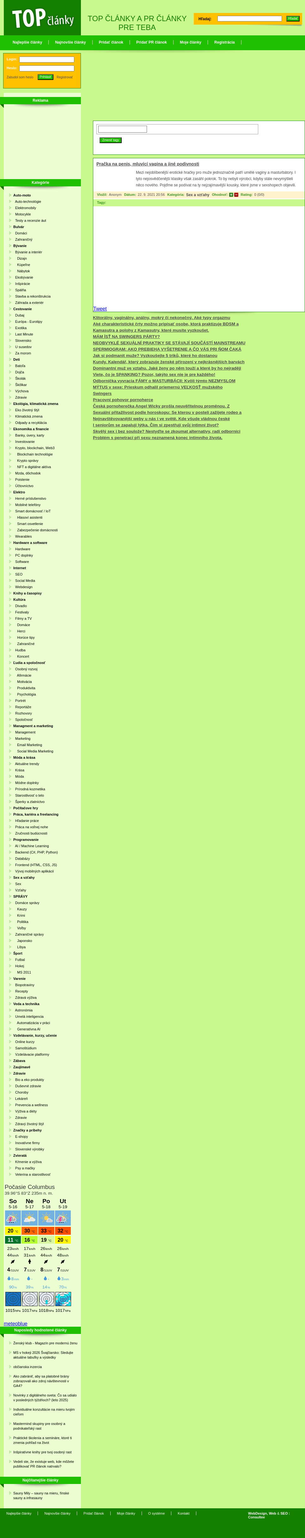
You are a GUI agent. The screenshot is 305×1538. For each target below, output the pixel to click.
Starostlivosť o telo (28, 795)
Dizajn (20, 258)
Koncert (21, 656)
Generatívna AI (26, 1029)
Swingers (102, 393)
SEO (17, 574)
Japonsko (22, 941)
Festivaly (21, 612)
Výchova (20, 391)
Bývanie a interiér (27, 252)
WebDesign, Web (262, 1513)
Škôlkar (20, 385)
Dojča (18, 372)
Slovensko (22, 340)
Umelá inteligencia (28, 1016)
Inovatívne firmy (26, 1143)
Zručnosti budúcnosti (30, 833)
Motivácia (22, 682)
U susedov (22, 347)
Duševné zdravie (27, 1086)
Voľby (19, 928)
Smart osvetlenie (28, 524)
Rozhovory (22, 713)
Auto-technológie (27, 201)
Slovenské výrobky (28, 1149)
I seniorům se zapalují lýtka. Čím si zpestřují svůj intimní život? (156, 425)
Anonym (115, 194)
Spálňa (19, 290)
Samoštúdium (24, 1048)
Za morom (22, 353)
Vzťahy (19, 890)
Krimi (19, 915)
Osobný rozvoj (25, 669)
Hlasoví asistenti (27, 517)
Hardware (21, 549)
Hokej (18, 966)
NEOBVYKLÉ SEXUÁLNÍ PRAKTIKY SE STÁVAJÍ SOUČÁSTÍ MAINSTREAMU (169, 343)
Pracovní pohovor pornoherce (123, 399)
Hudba (19, 650)
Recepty (20, 991)
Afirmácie (22, 675)
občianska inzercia (27, 1367)
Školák (19, 378)
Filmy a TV (22, 618)
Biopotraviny (23, 985)
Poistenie (21, 479)
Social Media (24, 580)
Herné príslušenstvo (29, 498)
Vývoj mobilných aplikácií (33, 871)
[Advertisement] (38, 142)
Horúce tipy (24, 637)
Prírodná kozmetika (29, 789)
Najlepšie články (27, 42)
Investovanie (24, 441)
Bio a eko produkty (28, 1080)
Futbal (19, 960)
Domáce (21, 625)
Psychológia (24, 694)
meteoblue (15, 1323)
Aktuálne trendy (26, 764)
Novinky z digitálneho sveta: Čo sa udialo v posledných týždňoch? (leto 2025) (45, 1397)
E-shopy (20, 1136)
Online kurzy (23, 1042)
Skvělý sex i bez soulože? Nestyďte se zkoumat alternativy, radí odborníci (166, 431)
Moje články (190, 42)
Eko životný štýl (26, 410)
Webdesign (23, 587)
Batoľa (19, 366)
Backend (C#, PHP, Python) (35, 852)
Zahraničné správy (28, 934)
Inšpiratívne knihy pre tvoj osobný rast (42, 1452)
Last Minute (23, 334)
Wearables (22, 536)
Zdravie (20, 397)
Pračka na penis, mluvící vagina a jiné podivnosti (147, 163)
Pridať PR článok (151, 42)
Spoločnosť (23, 719)
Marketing (21, 738)
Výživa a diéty (25, 1111)
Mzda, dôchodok (27, 473)
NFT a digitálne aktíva (32, 467)
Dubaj (18, 315)
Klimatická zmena (27, 416)
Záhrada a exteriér (28, 303)
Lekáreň (20, 1099)
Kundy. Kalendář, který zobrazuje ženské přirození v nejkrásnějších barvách (169, 361)
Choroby (20, 1092)
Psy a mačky (24, 1168)
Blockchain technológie (33, 454)
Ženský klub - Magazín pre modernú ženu (45, 1343)
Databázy (21, 858)
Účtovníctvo (23, 486)
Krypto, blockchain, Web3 (34, 448)
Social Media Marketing (33, 751)
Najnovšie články (70, 42)
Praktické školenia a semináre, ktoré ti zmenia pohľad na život (42, 1440)
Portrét (19, 701)
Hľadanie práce (26, 821)
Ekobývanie (23, 277)
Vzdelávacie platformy (31, 1054)
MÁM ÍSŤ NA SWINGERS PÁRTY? (126, 336)
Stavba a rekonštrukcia (32, 296)
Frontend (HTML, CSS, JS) (35, 865)
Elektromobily (24, 208)
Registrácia (224, 42)
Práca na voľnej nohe (30, 827)
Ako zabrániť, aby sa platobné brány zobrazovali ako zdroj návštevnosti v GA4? (41, 1381)
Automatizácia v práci (31, 1023)
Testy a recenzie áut (29, 220)
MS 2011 (22, 972)
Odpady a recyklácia (30, 423)
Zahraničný (23, 239)
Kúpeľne (21, 265)
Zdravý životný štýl (28, 1124)
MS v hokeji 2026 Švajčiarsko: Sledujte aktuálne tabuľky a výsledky (43, 1355)
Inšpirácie (21, 284)
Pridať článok (111, 42)
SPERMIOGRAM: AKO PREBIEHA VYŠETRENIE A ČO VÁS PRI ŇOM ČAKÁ (167, 349)
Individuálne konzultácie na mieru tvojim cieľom (44, 1412)
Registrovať (65, 77)
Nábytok (21, 271)
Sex (17, 884)
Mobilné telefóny (26, 505)
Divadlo (20, 606)
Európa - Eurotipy (27, 321)
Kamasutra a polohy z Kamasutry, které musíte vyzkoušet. (151, 330)
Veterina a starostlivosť (32, 1174)
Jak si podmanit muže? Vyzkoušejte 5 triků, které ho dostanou (155, 355)
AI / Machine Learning (31, 846)
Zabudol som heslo (20, 77)
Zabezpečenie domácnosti (35, 530)
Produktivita (24, 688)
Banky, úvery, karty (28, 435)
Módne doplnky (26, 783)
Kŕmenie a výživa (27, 1162)
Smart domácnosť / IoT (32, 511)
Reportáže (22, 707)
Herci (19, 631)
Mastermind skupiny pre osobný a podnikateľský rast (39, 1426)
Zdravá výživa (25, 997)
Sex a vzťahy (198, 195)
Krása (18, 770)
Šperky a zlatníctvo (29, 802)
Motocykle (22, 214)
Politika (20, 922)
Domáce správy (26, 903)
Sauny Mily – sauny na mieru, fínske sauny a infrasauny (41, 1495)
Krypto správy (25, 460)
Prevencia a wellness (30, 1105)
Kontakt (183, 1513)
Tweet (100, 308)
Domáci (20, 233)
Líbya (19, 947)
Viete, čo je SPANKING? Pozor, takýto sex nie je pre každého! (154, 374)
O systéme (156, 1513)
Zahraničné (23, 644)
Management (24, 732)
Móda (18, 776)
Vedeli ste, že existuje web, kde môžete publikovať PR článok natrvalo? (43, 1464)
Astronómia (23, 1010)
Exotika (20, 328)
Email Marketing (27, 745)
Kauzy (20, 909)
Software (21, 562)
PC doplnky (23, 555)
